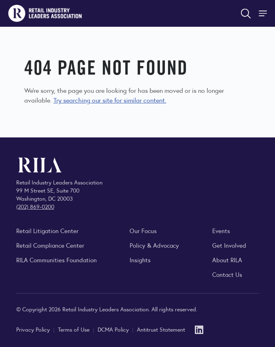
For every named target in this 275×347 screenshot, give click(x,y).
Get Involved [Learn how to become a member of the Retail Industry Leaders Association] (229, 245)
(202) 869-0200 (35, 206)
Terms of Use (74, 329)
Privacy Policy (33, 329)
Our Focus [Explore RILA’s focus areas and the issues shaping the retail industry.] (143, 230)
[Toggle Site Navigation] (264, 13)
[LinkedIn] (199, 329)
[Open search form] (245, 13)
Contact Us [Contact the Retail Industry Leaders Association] (227, 274)
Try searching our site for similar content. (109, 100)
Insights (140, 259)
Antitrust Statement (161, 329)
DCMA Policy (114, 329)
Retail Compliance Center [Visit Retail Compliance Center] (50, 245)
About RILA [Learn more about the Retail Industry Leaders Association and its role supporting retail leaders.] (227, 259)
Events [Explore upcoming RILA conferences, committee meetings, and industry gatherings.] (221, 230)
